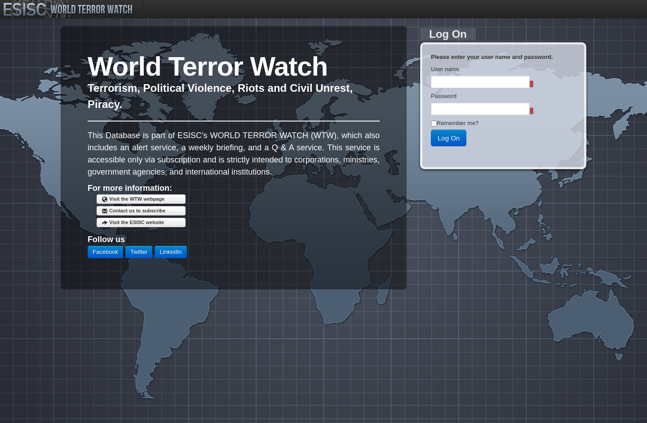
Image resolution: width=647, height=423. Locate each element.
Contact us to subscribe (133, 211)
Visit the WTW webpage (133, 199)
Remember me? (458, 123)
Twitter (138, 251)
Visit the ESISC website (133, 223)
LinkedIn (171, 251)
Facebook (105, 251)
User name (445, 69)
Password (443, 96)
